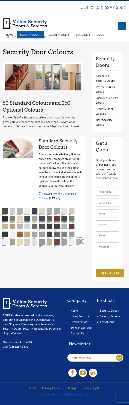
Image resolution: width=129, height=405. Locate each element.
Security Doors (30, 34)
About (101, 34)
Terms (32, 388)
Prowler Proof (80, 321)
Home (9, 34)
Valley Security (80, 316)
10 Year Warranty (82, 327)
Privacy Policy (51, 388)
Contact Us (77, 333)
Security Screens (58, 34)
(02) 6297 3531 (110, 7)
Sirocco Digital (91, 388)
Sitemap (71, 388)
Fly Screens (83, 34)
